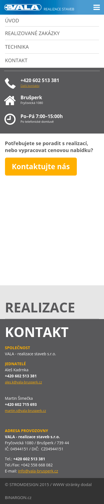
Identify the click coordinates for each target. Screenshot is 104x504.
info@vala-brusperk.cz (38, 471)
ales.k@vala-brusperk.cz (23, 382)
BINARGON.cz (18, 497)
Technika (17, 46)
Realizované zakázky (32, 33)
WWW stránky (66, 484)
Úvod (12, 20)
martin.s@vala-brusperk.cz (25, 410)
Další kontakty (30, 85)
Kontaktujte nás (41, 166)
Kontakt (16, 60)
